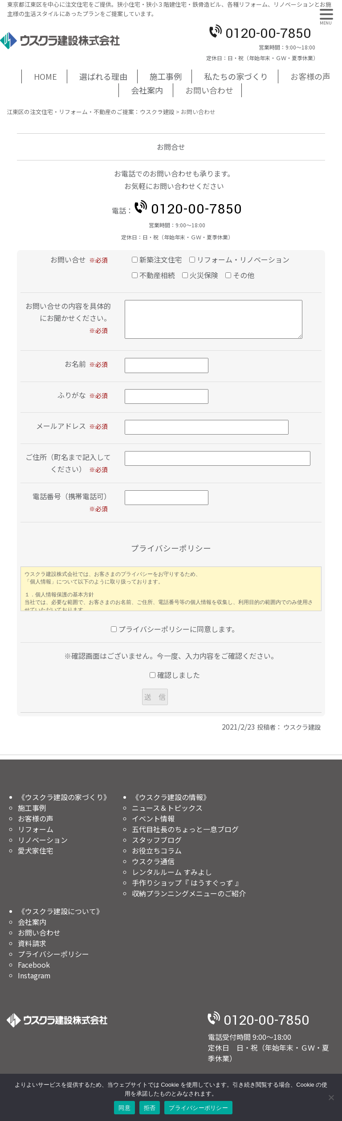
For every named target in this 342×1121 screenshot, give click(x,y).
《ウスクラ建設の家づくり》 (64, 797)
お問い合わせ (209, 90)
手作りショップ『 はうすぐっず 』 (187, 882)
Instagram (34, 975)
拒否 (150, 1108)
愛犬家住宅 (35, 850)
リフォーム (35, 829)
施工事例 (166, 76)
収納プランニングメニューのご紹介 (189, 893)
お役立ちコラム (157, 850)
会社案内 (147, 90)
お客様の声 (310, 76)
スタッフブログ (157, 839)
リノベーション (43, 839)
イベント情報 (153, 818)
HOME (45, 76)
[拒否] (330, 1097)
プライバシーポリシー (53, 954)
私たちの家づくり (236, 76)
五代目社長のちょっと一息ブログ (185, 829)
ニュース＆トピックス (167, 807)
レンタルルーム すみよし (172, 871)
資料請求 (32, 943)
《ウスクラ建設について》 (60, 911)
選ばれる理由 (103, 76)
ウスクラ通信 (153, 861)
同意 (124, 1108)
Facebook (34, 964)
